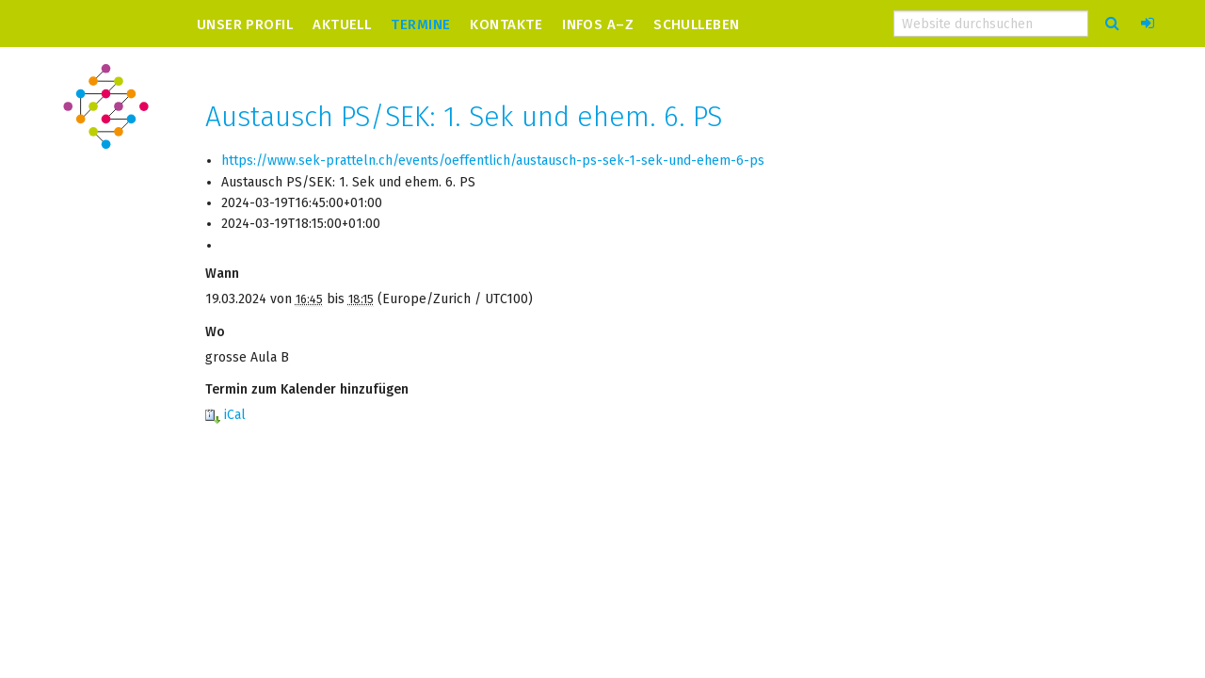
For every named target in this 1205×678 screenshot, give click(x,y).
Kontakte (506, 24)
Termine (420, 24)
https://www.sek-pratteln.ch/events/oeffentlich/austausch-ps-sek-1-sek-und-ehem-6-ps (492, 161)
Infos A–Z (598, 24)
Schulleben (696, 24)
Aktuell (342, 24)
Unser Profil (245, 24)
